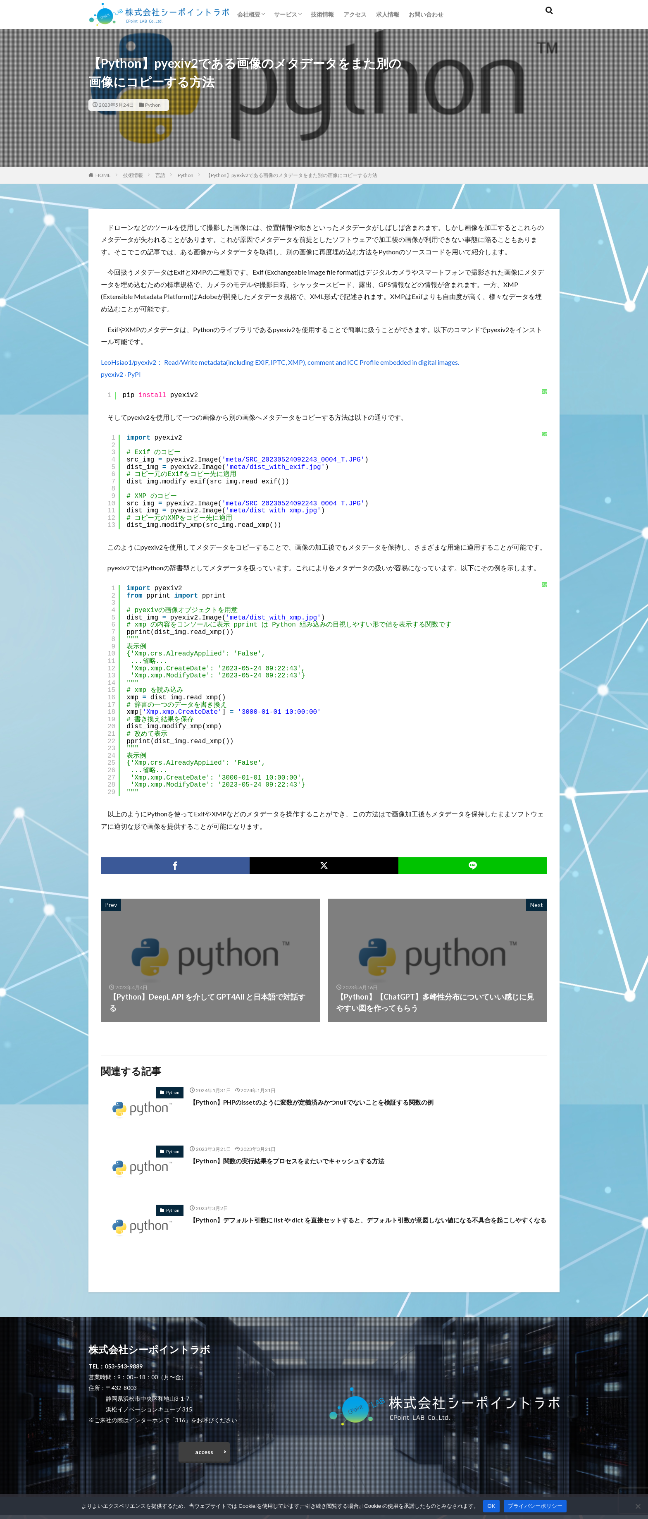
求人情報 (387, 14)
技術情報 (322, 14)
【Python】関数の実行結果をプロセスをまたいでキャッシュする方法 (306, 1160)
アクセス (355, 14)
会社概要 (248, 14)
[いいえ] (638, 1506)
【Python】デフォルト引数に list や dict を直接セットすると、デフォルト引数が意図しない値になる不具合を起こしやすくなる (365, 1225)
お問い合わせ (426, 14)
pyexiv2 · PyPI (121, 374)
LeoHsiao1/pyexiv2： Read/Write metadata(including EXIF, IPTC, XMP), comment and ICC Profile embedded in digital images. (280, 362)
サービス (285, 14)
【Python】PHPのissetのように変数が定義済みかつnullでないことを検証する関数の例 (335, 1101)
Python (153, 105)
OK (491, 1506)
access (204, 1453)
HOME (103, 175)
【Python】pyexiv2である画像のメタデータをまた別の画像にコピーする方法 (291, 175)
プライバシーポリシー (535, 1506)
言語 (160, 175)
